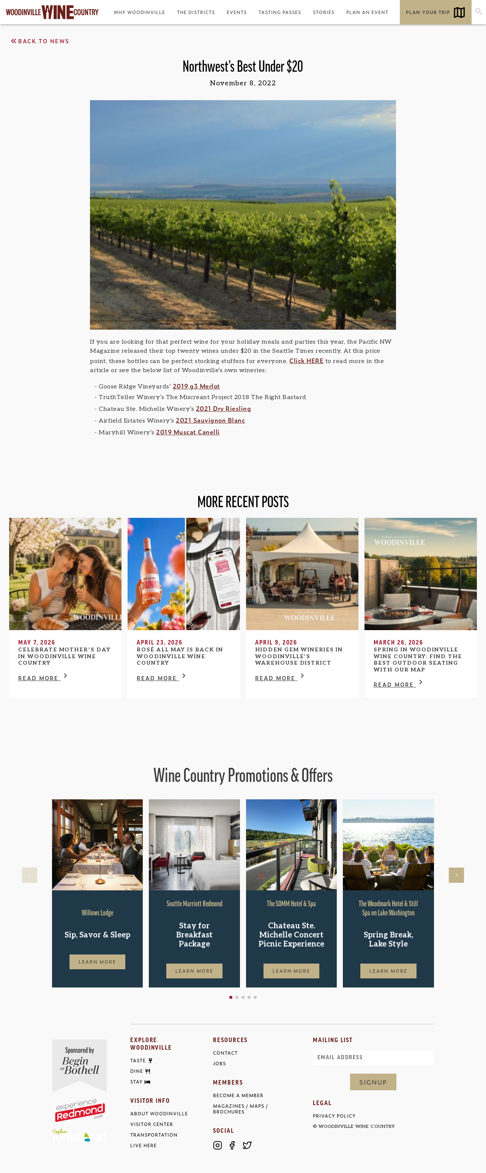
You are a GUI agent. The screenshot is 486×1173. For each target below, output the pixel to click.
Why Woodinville (139, 12)
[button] (230, 997)
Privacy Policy (334, 1116)
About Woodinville (159, 1113)
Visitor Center (151, 1124)
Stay (136, 1082)
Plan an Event (367, 12)
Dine (136, 1071)
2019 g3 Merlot (196, 385)
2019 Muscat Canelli (188, 431)
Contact (225, 1053)
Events (237, 12)
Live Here (143, 1145)
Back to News (39, 41)
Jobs (219, 1063)
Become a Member (238, 1095)
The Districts (196, 12)
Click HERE (306, 360)
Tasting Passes (280, 12)
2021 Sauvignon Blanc (210, 420)
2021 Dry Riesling (223, 408)
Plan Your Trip (428, 12)
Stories (324, 12)
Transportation (154, 1135)
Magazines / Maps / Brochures (240, 1109)
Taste (138, 1061)
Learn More (98, 961)
